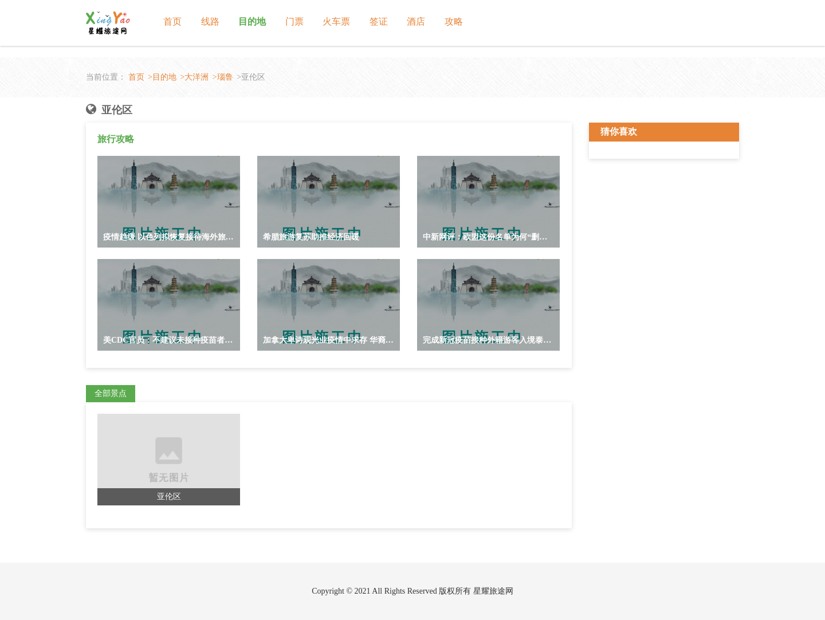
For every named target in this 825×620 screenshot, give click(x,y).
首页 (172, 21)
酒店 (416, 21)
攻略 (454, 21)
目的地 (252, 21)
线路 (210, 21)
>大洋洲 (194, 77)
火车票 (336, 21)
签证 (379, 21)
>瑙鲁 (223, 77)
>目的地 (162, 77)
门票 (294, 21)
